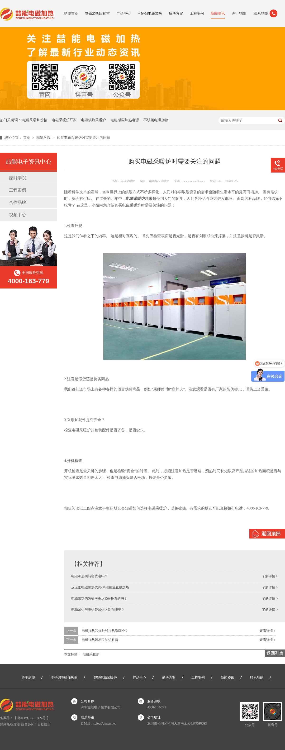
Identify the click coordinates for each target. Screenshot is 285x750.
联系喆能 (261, 13)
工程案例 (197, 13)
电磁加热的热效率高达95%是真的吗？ (99, 598)
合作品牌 (17, 202)
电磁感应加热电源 (124, 120)
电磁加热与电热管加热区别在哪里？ (97, 609)
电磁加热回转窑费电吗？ (89, 576)
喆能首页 (71, 13)
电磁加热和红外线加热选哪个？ (105, 631)
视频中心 (17, 214)
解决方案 (176, 13)
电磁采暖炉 (91, 654)
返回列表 (275, 653)
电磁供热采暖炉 (93, 120)
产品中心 (123, 13)
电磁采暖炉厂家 (64, 120)
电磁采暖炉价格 (34, 120)
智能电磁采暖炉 (105, 677)
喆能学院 (44, 137)
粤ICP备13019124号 (32, 718)
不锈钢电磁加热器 (64, 677)
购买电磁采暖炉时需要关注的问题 (83, 137)
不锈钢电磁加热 (149, 13)
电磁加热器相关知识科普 (100, 640)
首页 (27, 137)
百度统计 (44, 724)
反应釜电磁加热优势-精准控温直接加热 (100, 587)
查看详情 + (268, 631)
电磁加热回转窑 (97, 13)
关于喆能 (239, 13)
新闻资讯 (218, 13)
